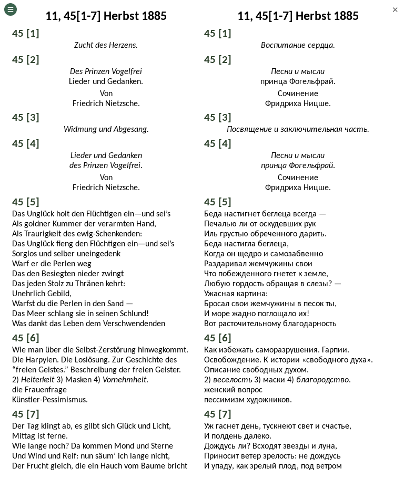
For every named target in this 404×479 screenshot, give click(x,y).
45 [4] (25, 143)
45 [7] (25, 414)
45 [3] (25, 117)
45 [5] (25, 202)
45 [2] (25, 59)
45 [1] (25, 33)
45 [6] (25, 338)
